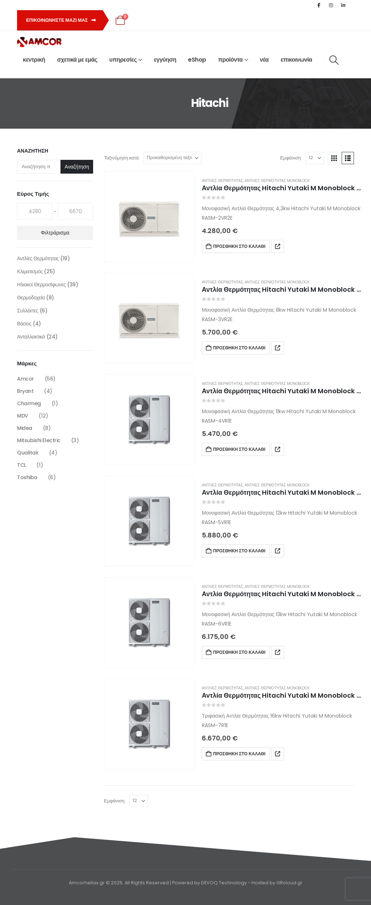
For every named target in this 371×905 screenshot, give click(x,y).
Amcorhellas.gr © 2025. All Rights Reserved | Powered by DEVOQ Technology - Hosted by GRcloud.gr (186, 883)
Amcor (25, 378)
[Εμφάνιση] (314, 158)
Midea (24, 428)
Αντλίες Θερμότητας (222, 180)
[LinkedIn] (343, 5)
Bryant (25, 391)
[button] (333, 60)
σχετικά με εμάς (77, 59)
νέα (264, 59)
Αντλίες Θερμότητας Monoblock (277, 180)
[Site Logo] (39, 42)
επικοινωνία (296, 59)
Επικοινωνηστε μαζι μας (61, 20)
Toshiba (27, 477)
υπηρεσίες (123, 59)
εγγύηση (165, 59)
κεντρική (34, 59)
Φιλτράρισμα (55, 232)
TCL (21, 465)
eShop (197, 59)
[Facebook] (319, 5)
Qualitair (27, 452)
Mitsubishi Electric (39, 440)
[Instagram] (331, 5)
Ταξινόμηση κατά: (122, 157)
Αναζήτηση (32, 151)
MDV (22, 415)
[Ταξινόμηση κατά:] (172, 158)
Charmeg (29, 403)
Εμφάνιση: (291, 157)
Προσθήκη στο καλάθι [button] (239, 246)
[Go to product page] (149, 217)
